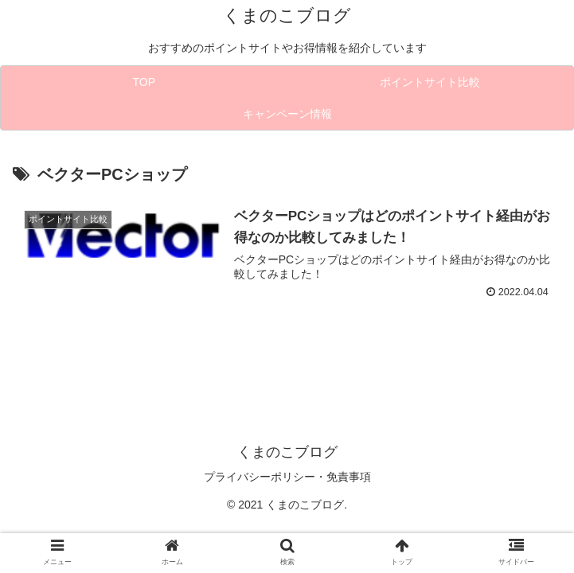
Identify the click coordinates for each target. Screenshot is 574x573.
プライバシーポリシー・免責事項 (287, 476)
